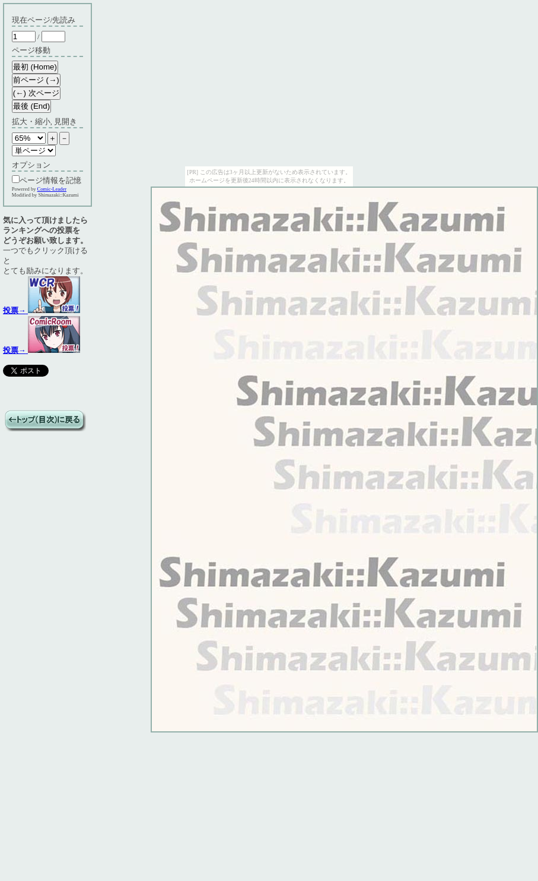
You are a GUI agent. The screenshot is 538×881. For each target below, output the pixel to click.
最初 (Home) (35, 66)
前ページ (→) (36, 79)
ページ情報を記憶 (46, 180)
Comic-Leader (51, 189)
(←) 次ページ (36, 93)
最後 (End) (31, 106)
